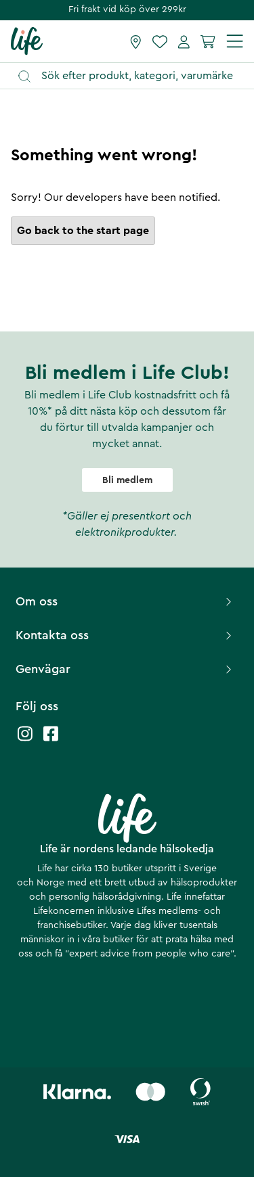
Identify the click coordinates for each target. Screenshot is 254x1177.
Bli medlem (127, 480)
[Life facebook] (50, 740)
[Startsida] (27, 40)
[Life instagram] (25, 740)
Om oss (125, 601)
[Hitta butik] (136, 41)
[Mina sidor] (184, 41)
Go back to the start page (83, 230)
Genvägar (125, 669)
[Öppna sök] (133, 76)
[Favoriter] (159, 41)
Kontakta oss (125, 635)
